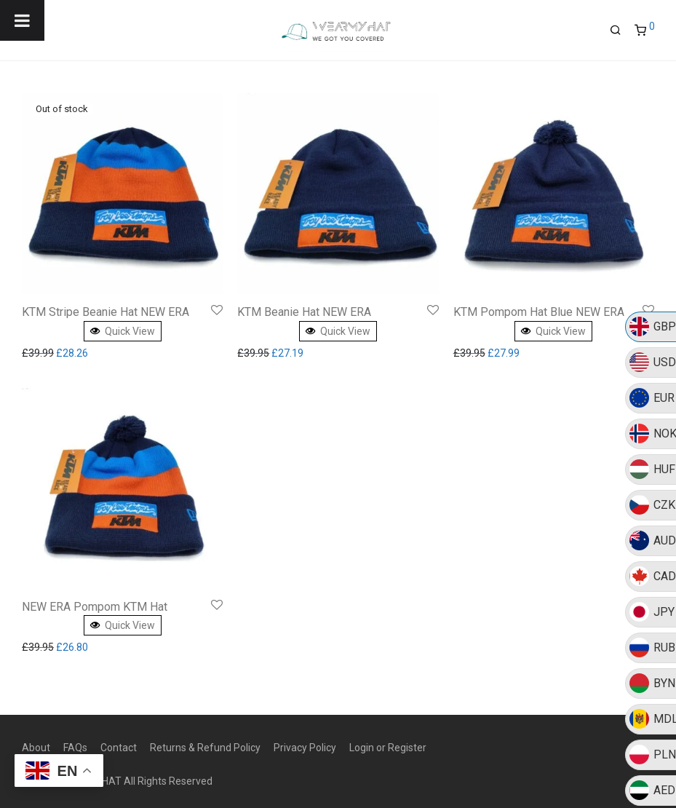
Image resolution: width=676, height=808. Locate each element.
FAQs (75, 747)
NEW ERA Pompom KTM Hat (94, 607)
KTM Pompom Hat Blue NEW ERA (538, 312)
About (36, 747)
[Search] (620, 28)
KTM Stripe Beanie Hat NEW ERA (105, 312)
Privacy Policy (305, 747)
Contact (118, 747)
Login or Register (387, 747)
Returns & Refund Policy (205, 747)
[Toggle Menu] (22, 20)
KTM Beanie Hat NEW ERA (304, 312)
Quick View (122, 331)
